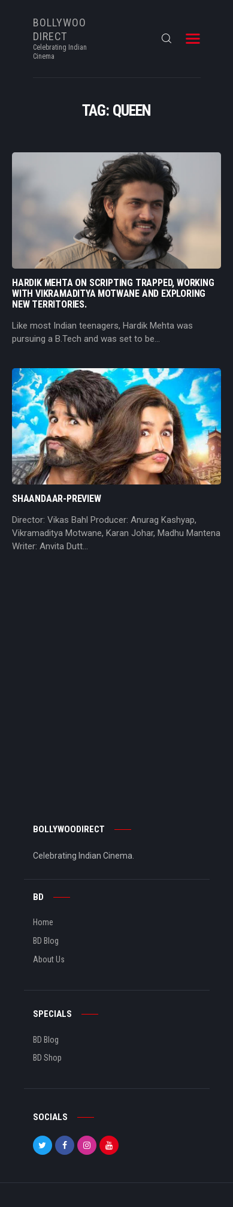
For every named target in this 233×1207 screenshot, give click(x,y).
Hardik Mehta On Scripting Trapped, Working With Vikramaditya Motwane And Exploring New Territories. (113, 294)
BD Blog (46, 941)
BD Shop (47, 1057)
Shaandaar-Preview (56, 498)
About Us (49, 959)
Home (43, 922)
